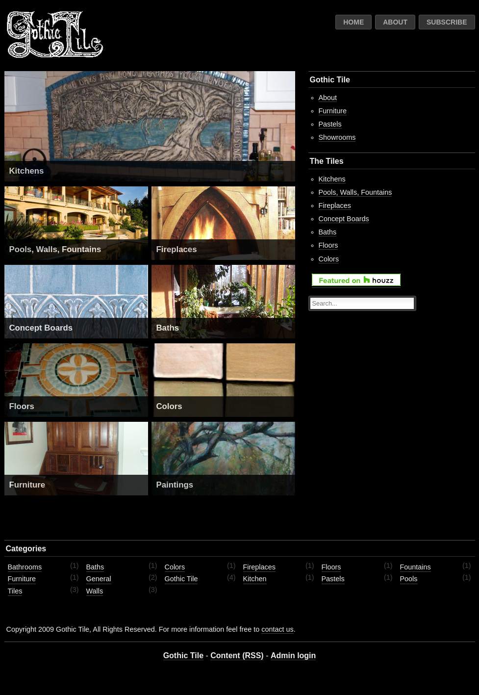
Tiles (15, 591)
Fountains (415, 567)
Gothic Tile (181, 579)
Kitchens (26, 171)
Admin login (293, 655)
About (395, 22)
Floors (21, 406)
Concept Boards (41, 328)
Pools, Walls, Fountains (55, 249)
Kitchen (255, 579)
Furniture (27, 484)
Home (353, 22)
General (98, 579)
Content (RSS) (236, 655)
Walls (94, 591)
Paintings (175, 484)
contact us (277, 629)
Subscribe (447, 22)
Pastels (330, 124)
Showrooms (337, 137)
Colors (169, 406)
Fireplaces (176, 249)
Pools (409, 579)
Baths (167, 328)
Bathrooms (25, 567)
